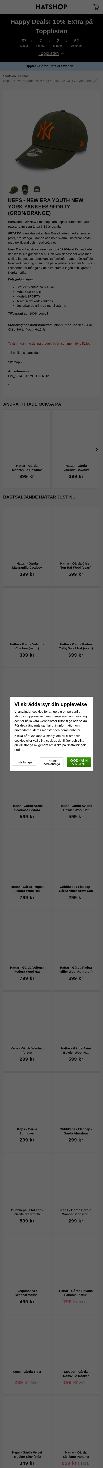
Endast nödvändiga (51, 762)
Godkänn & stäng (79, 762)
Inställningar (24, 762)
